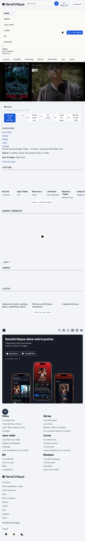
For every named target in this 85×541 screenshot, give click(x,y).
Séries (47, 416)
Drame (21, 153)
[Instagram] (68, 331)
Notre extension (9, 490)
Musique (48, 454)
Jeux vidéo (8, 435)
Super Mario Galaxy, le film (13, 427)
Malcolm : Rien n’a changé (54, 427)
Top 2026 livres (49, 440)
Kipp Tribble (22, 191)
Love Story (48, 424)
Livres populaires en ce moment (56, 450)
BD (4, 454)
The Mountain (49, 462)
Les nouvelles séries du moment (56, 431)
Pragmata (6, 447)
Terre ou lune (8, 462)
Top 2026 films (8, 420)
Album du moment (51, 470)
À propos (6, 482)
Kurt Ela (5, 191)
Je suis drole (48, 447)
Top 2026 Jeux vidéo (11, 440)
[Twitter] (59, 331)
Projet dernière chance (11, 424)
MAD (4, 466)
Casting (7, 167)
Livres (47, 435)
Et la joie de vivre (50, 443)
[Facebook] (63, 331)
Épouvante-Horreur (33, 153)
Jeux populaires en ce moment (15, 450)
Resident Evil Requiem (11, 443)
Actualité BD (7, 470)
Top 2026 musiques (51, 459)
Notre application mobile (12, 486)
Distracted (47, 466)
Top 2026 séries (50, 420)
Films (5, 416)
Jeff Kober (51, 191)
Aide (4, 494)
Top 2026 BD (7, 459)
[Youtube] (81, 331)
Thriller (46, 153)
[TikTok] (72, 331)
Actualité (6, 431)
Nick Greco (37, 191)
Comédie (13, 153)
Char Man (39, 65)
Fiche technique (8, 162)
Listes (6, 288)
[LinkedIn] (77, 331)
